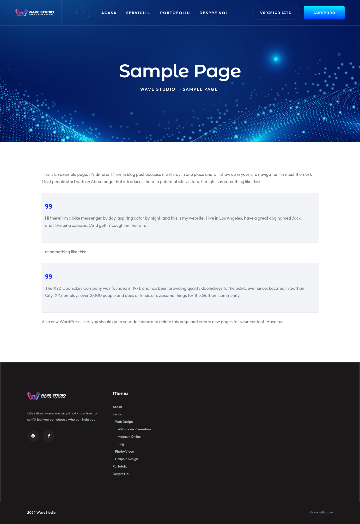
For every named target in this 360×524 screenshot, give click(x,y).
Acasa (109, 12)
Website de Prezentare (134, 429)
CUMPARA (324, 13)
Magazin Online (129, 436)
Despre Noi (213, 12)
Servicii (136, 12)
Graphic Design (126, 459)
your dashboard (138, 321)
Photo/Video (124, 451)
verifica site (275, 13)
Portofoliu (175, 12)
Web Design (124, 421)
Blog (120, 444)
